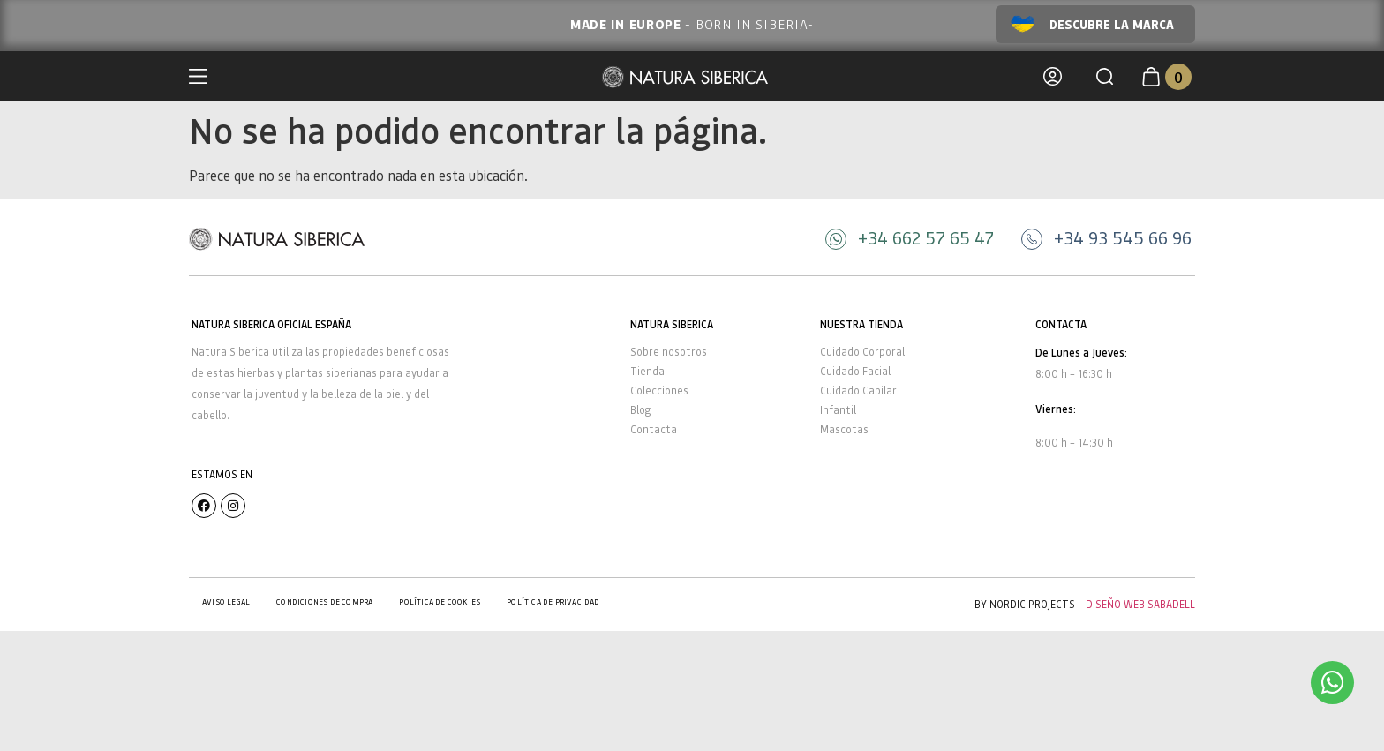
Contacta (653, 429)
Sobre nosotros (668, 351)
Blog (640, 410)
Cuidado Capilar (858, 390)
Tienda (647, 371)
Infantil (838, 410)
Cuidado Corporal (862, 351)
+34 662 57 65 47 (926, 237)
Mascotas (844, 429)
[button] (1104, 76)
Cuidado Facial (855, 371)
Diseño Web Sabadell (1140, 604)
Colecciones (659, 390)
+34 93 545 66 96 (1123, 237)
